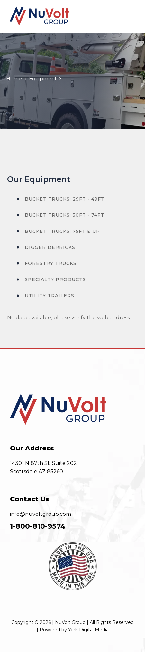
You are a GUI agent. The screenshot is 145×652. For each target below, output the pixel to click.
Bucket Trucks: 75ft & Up (62, 231)
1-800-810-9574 (38, 526)
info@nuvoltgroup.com (40, 514)
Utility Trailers (49, 295)
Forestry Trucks (51, 263)
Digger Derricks (50, 247)
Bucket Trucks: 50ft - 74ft (64, 215)
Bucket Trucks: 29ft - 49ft (64, 199)
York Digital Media (88, 630)
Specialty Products (55, 279)
